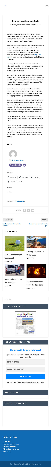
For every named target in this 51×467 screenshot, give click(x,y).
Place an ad (6, 452)
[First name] (25, 362)
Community (19, 201)
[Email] (24, 165)
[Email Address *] (25, 369)
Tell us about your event (11, 449)
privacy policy (29, 382)
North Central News (23, 25)
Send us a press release (11, 444)
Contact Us (6, 441)
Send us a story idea (9, 446)
